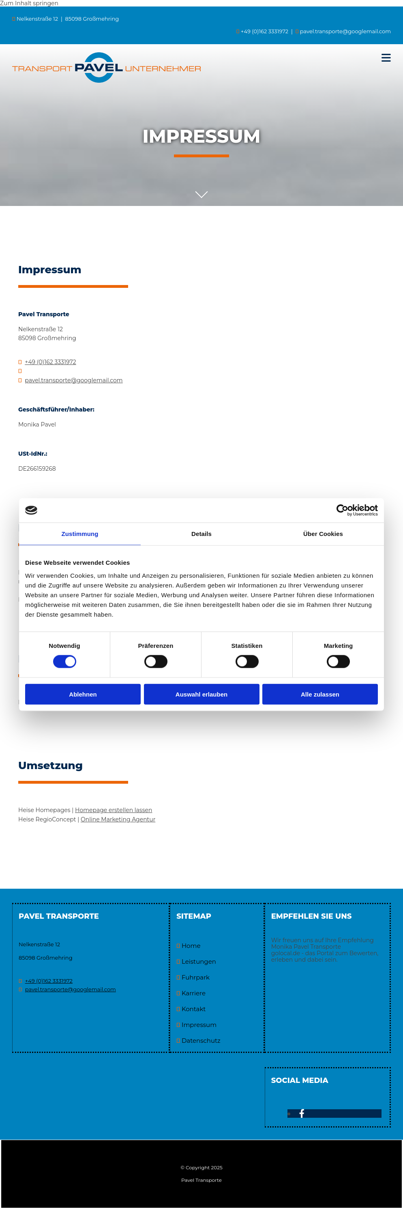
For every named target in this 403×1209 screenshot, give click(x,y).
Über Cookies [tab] (323, 533)
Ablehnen (82, 693)
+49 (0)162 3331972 (50, 362)
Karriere (194, 993)
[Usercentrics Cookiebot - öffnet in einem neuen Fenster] (342, 510)
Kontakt (194, 1009)
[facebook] (301, 1113)
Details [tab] (201, 533)
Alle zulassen (320, 693)
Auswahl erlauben (201, 693)
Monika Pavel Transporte (306, 946)
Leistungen (199, 961)
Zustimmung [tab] (80, 533)
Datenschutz (201, 1040)
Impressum (199, 1025)
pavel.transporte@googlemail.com (345, 31)
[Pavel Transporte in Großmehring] (106, 80)
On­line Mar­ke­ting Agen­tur (118, 819)
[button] (312, 57)
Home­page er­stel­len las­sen (113, 810)
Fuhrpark (196, 977)
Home (191, 946)
